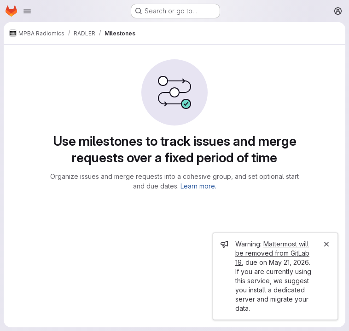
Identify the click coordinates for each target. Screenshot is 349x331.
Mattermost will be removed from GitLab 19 (272, 253)
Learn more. (198, 186)
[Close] (326, 244)
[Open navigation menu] (27, 11)
